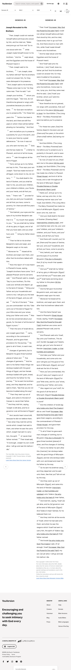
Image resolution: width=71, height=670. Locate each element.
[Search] (26, 3)
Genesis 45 (8, 10)
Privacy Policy (6, 654)
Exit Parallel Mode (67, 11)
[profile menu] (65, 3)
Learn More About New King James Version (18, 460)
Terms (13, 654)
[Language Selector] (58, 3)
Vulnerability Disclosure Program (11, 656)
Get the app (50, 3)
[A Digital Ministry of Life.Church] (35, 640)
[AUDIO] (55, 11)
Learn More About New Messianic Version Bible (50, 578)
